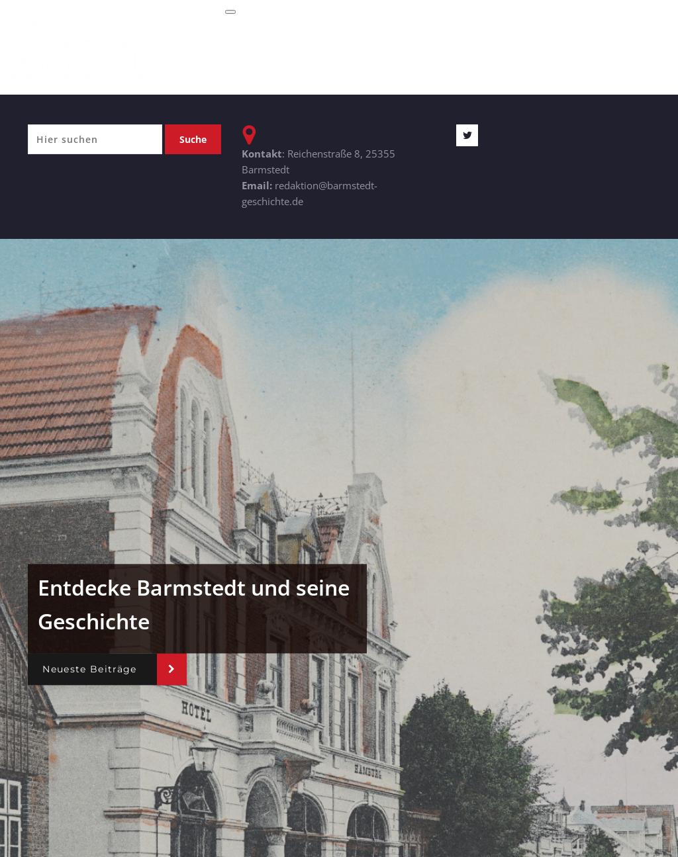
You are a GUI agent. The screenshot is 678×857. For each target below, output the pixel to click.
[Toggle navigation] (230, 12)
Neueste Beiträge (89, 669)
